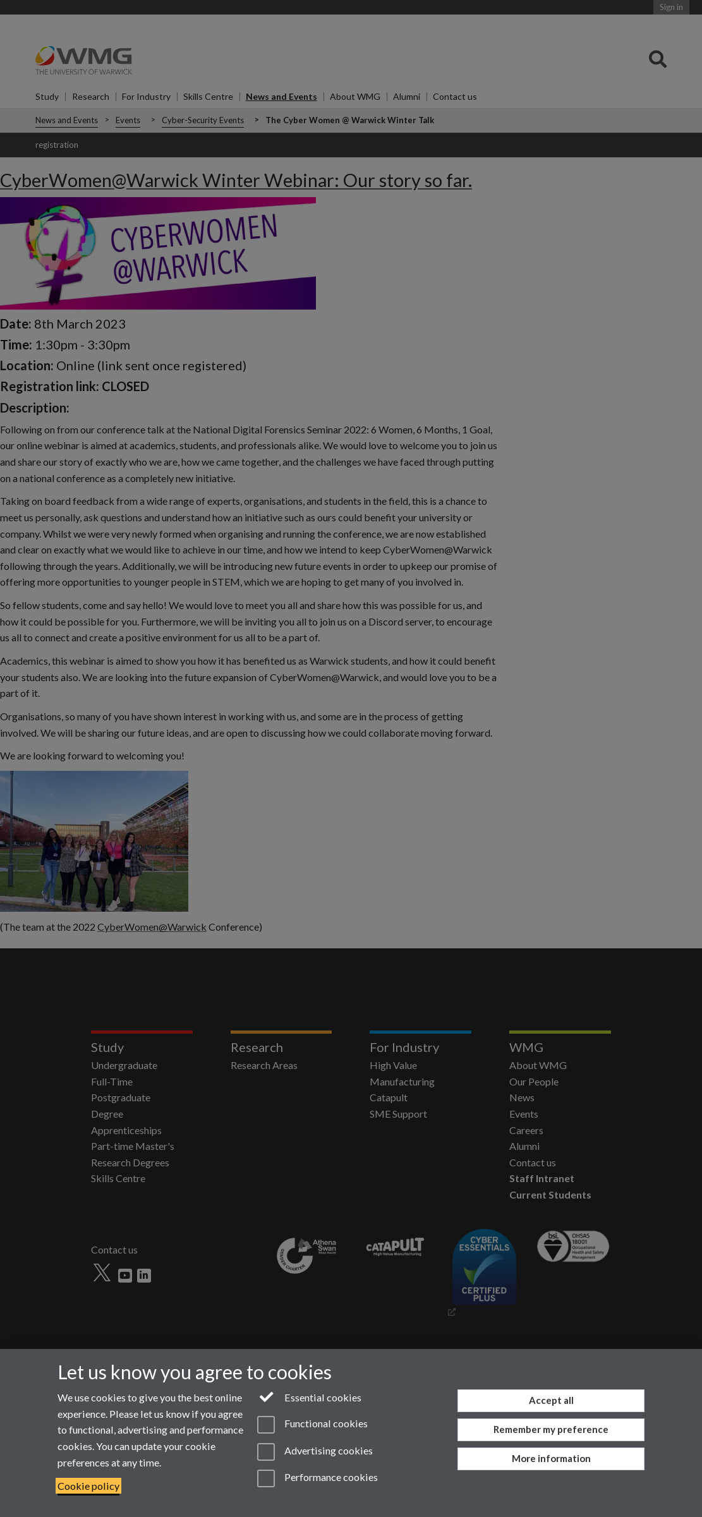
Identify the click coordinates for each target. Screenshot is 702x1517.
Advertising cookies (315, 1452)
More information (551, 1458)
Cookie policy (88, 1486)
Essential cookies (309, 1396)
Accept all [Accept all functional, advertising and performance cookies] (551, 1400)
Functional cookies (312, 1425)
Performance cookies (317, 1478)
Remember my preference (550, 1429)
